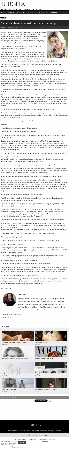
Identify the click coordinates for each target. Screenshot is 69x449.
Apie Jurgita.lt (7, 318)
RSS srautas (26, 435)
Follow (50, 401)
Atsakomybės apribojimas (37, 430)
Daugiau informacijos (18, 447)
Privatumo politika (25, 430)
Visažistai (45, 12)
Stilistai (38, 12)
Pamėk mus (43, 435)
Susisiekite (58, 430)
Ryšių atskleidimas (49, 430)
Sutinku (22, 442)
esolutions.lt (45, 441)
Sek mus (35, 435)
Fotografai (23, 12)
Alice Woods (3, 27)
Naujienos (3, 9)
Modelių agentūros (13, 12)
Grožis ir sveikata (28, 9)
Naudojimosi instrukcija (13, 430)
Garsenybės (53, 12)
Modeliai (3, 12)
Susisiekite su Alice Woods (12, 314)
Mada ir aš (39, 9)
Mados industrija (15, 9)
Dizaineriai (31, 12)
